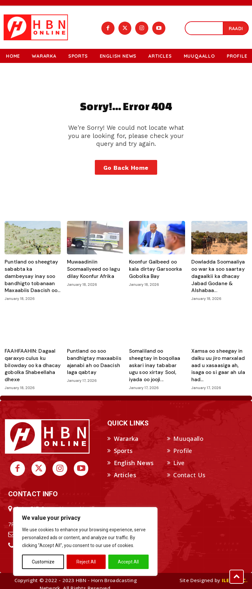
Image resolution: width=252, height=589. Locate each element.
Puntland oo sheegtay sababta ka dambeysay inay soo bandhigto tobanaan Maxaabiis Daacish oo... (31, 275)
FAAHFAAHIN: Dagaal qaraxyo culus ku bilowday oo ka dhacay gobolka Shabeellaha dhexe (30, 361)
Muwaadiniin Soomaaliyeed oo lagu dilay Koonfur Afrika (91, 269)
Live (178, 457)
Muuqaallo (188, 433)
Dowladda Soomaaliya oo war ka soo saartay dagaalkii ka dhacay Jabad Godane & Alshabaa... (216, 275)
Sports (123, 444)
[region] (85, 541)
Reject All (86, 561)
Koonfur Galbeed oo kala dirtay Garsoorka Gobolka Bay (156, 269)
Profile (182, 444)
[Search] (236, 28)
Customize (43, 561)
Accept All (128, 561)
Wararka (126, 433)
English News (134, 457)
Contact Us (189, 469)
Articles (125, 469)
